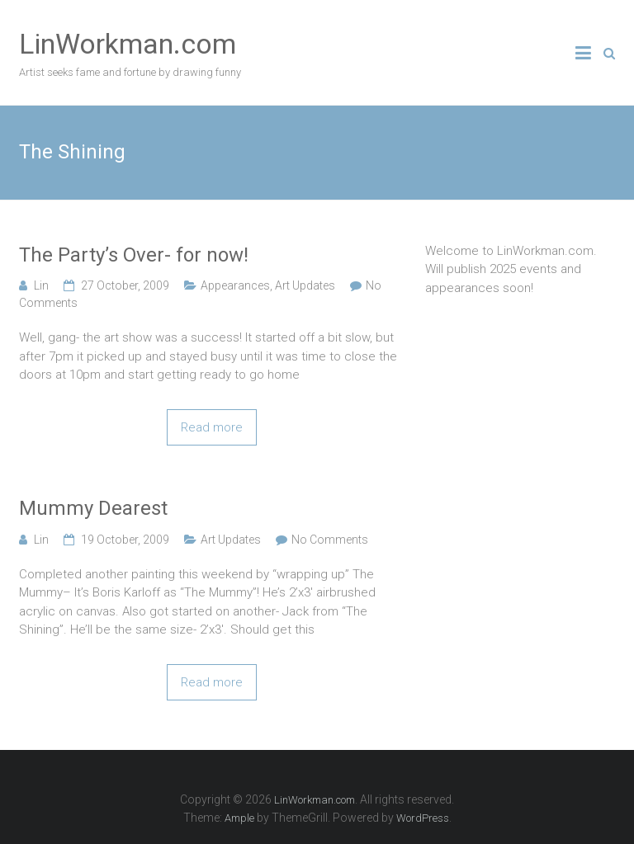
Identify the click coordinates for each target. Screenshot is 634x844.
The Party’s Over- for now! (133, 254)
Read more (212, 427)
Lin (41, 285)
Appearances (235, 285)
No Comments (329, 539)
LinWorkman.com (127, 43)
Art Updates (305, 285)
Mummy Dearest (93, 508)
